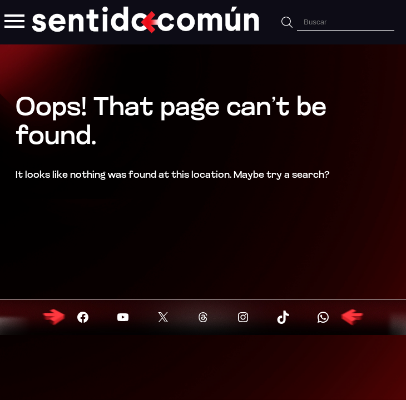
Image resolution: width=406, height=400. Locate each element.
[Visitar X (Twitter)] (163, 317)
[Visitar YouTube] (123, 317)
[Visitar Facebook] (83, 317)
